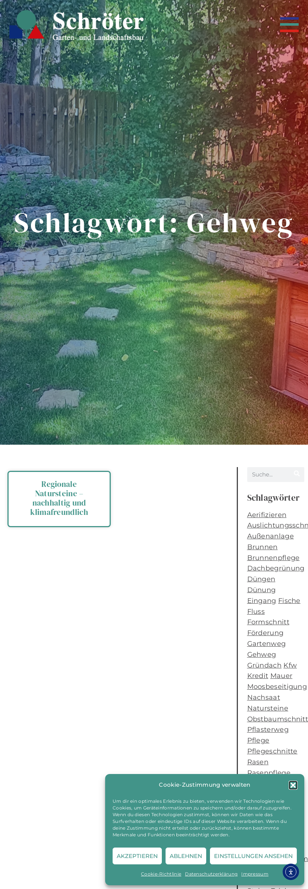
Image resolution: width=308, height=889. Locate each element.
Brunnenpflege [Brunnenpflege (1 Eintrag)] (273, 558)
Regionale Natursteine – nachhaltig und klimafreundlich (59, 498)
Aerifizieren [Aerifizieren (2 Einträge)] (267, 515)
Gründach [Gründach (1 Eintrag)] (264, 665)
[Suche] (296, 474)
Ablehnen (186, 856)
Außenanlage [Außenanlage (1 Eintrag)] (270, 536)
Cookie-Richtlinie (161, 874)
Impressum (254, 874)
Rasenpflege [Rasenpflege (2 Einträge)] (268, 773)
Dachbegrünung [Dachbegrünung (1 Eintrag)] (276, 568)
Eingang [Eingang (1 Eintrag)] (261, 601)
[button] (293, 785)
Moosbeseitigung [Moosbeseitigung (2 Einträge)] (277, 687)
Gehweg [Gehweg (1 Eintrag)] (261, 654)
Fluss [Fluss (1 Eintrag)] (256, 611)
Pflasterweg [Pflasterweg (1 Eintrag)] (268, 729)
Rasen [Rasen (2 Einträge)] (258, 762)
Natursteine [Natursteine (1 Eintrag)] (267, 708)
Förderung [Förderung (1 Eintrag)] (265, 633)
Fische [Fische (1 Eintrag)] (289, 601)
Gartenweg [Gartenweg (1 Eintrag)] (266, 644)
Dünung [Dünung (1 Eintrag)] (261, 590)
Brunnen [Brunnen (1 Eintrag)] (262, 547)
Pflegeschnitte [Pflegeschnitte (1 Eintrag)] (272, 751)
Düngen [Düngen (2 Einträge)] (261, 579)
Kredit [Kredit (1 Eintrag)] (257, 676)
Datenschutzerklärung (211, 874)
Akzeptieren (137, 856)
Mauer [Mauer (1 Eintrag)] (281, 676)
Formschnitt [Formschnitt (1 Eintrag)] (268, 622)
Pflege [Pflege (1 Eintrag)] (258, 740)
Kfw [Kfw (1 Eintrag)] (290, 665)
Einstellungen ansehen (253, 856)
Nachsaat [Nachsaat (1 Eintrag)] (263, 697)
